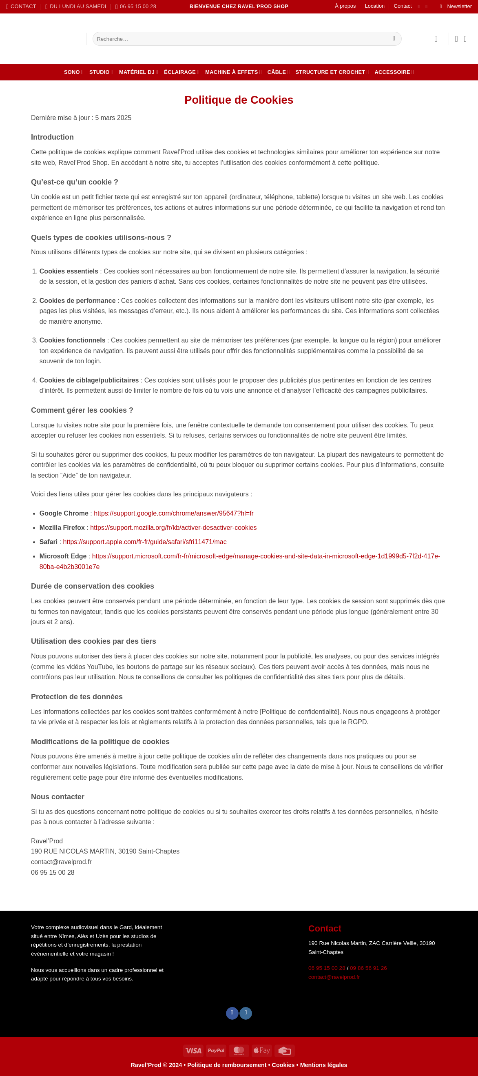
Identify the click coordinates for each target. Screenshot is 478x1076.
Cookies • (286, 1065)
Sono (74, 72)
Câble (279, 72)
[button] (456, 7)
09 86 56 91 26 (368, 968)
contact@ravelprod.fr (334, 977)
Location (375, 6)
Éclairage (181, 72)
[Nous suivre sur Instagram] (428, 6)
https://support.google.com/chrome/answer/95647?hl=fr (174, 513)
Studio (101, 72)
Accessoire (394, 72)
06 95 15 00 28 (326, 968)
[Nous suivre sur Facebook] (420, 6)
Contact (403, 6)
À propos (345, 6)
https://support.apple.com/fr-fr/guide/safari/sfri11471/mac (145, 541)
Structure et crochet (332, 72)
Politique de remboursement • (228, 1065)
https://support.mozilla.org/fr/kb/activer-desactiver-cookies (173, 527)
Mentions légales (323, 1065)
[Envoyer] (394, 39)
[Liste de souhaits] (456, 39)
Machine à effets (233, 72)
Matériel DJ (138, 72)
